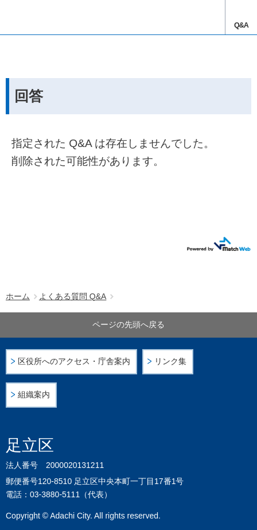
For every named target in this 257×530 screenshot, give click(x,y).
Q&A (241, 25)
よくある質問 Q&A (72, 296)
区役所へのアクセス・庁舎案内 (74, 361)
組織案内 (34, 394)
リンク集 (170, 361)
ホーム (18, 296)
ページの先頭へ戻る (128, 324)
